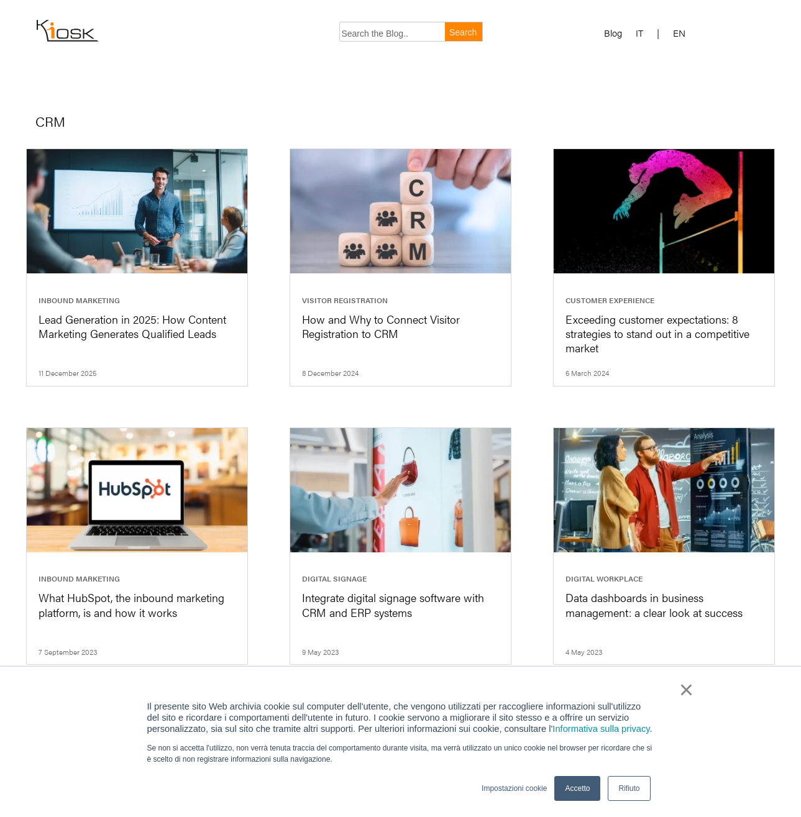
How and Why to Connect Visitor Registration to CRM (381, 326)
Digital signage (334, 578)
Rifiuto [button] (628, 788)
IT (639, 33)
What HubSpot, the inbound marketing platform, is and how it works (131, 604)
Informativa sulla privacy (600, 729)
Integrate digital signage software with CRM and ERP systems (393, 604)
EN (679, 33)
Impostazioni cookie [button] (514, 788)
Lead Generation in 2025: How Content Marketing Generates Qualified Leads (132, 326)
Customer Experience (609, 300)
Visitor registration (345, 300)
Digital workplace (604, 578)
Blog (613, 33)
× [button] (686, 689)
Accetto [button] (577, 788)
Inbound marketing (79, 300)
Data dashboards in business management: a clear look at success (654, 604)
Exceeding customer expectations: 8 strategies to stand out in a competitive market (657, 333)
